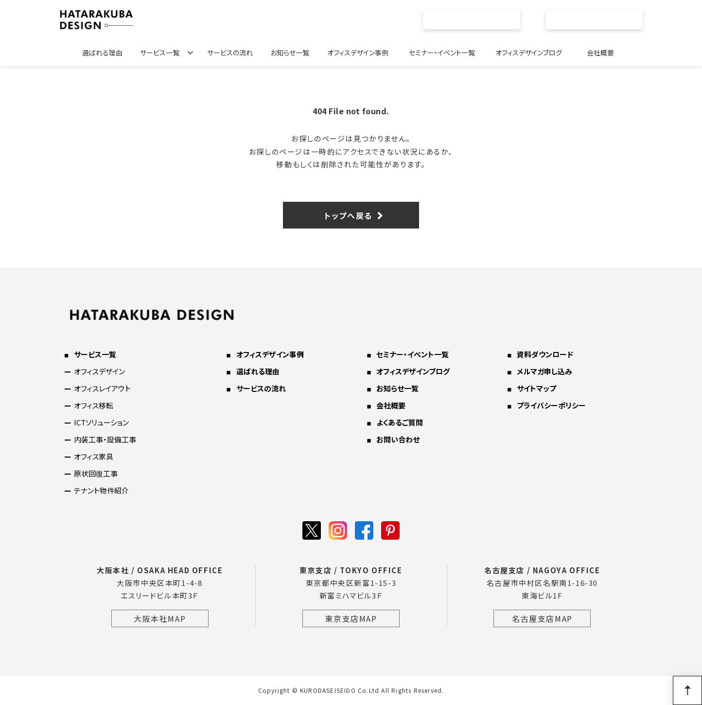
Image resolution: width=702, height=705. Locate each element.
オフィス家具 (93, 456)
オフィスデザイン (99, 371)
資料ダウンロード (545, 354)
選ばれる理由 (102, 52)
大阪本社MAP (160, 618)
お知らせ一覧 (289, 52)
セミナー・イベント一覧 (442, 52)
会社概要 (600, 52)
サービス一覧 (159, 52)
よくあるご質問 (399, 422)
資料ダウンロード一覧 (476, 19)
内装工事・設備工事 (105, 439)
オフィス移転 (93, 405)
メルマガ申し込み (544, 371)
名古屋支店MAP (542, 618)
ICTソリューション (101, 422)
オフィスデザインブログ (528, 52)
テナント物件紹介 (101, 490)
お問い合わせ (600, 19)
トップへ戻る (348, 215)
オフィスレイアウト (102, 388)
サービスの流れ (230, 52)
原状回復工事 (96, 473)
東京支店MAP (351, 618)
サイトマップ (536, 388)
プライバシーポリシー (551, 405)
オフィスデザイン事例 (357, 52)
